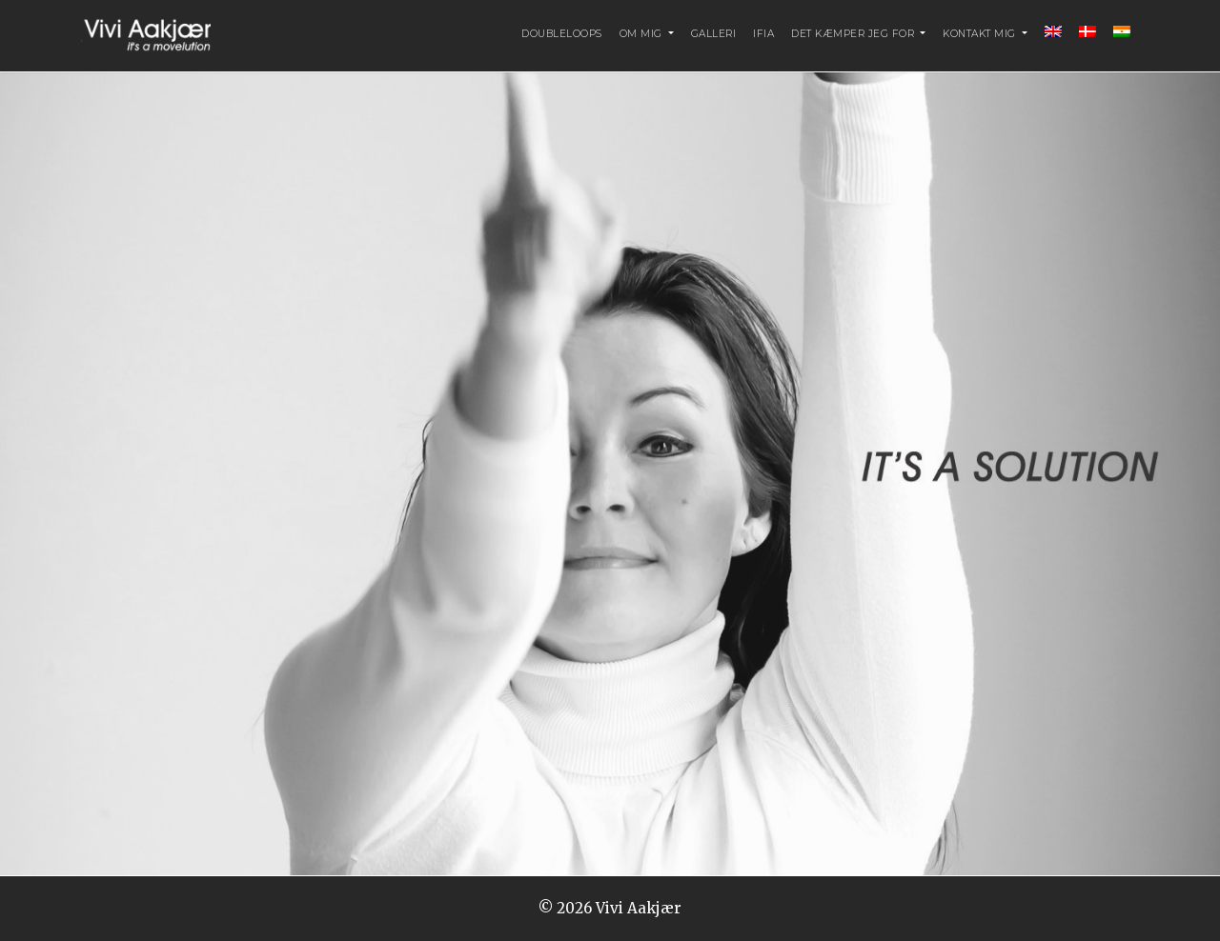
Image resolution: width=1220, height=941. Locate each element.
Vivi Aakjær (638, 908)
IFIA (763, 34)
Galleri (714, 34)
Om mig (643, 34)
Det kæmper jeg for (854, 34)
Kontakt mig (981, 34)
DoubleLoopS (561, 34)
